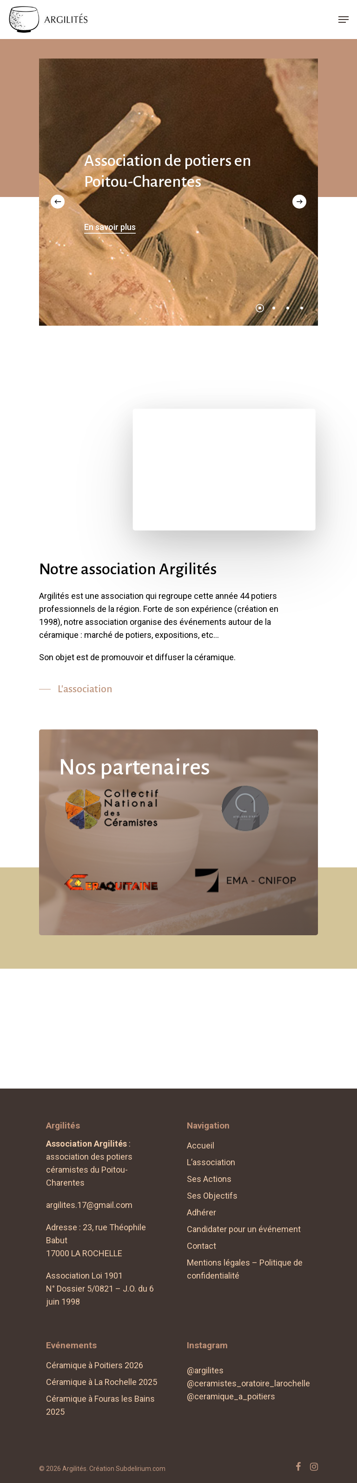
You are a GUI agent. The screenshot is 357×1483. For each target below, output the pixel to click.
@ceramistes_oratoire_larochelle (248, 1383)
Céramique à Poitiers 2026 (94, 1365)
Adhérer (201, 1212)
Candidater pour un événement (244, 1229)
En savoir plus (110, 227)
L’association (211, 1162)
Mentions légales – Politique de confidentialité (245, 1269)
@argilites (205, 1370)
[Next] (299, 202)
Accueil (200, 1145)
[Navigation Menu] (343, 19)
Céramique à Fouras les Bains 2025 (100, 1405)
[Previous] (58, 202)
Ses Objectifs (212, 1196)
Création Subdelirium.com (127, 1468)
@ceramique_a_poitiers (231, 1396)
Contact (201, 1246)
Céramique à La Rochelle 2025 (101, 1382)
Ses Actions (209, 1179)
